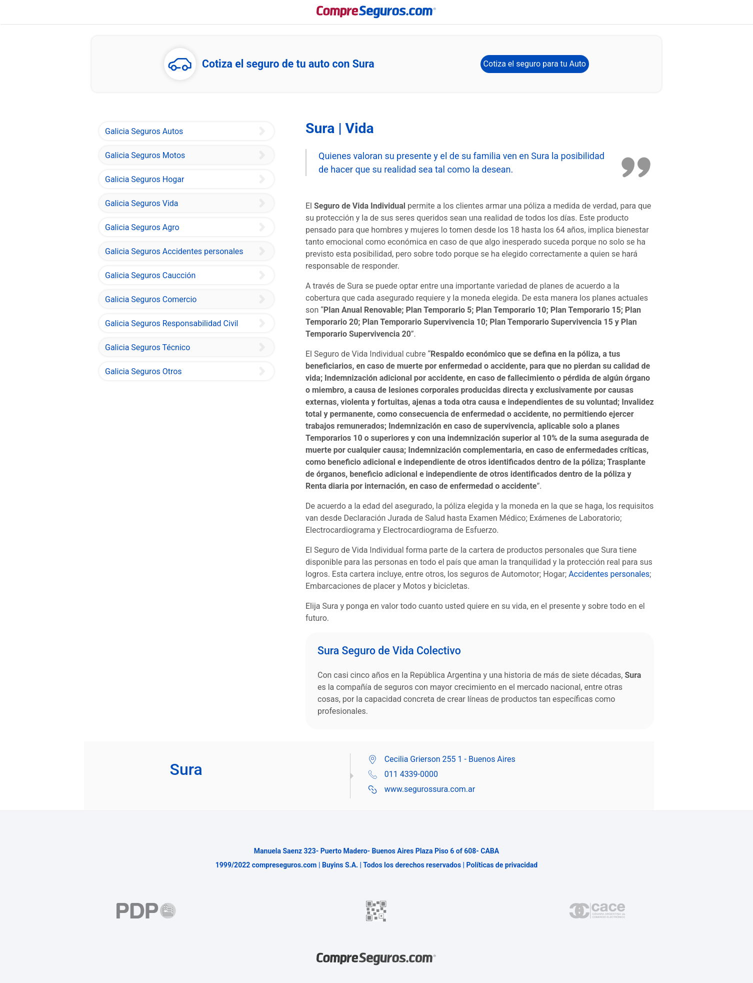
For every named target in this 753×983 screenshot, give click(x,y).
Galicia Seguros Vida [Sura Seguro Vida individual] (141, 203)
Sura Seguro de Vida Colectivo (389, 650)
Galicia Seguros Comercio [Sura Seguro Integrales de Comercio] (150, 299)
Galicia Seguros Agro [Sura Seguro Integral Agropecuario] (142, 227)
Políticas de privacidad (502, 865)
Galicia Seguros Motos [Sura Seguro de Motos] (145, 155)
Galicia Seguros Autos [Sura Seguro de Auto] (144, 131)
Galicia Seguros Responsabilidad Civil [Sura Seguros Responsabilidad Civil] (171, 323)
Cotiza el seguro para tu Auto (535, 64)
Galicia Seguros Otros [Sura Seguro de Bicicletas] (143, 371)
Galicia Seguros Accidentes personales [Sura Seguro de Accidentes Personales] (174, 251)
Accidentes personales (609, 574)
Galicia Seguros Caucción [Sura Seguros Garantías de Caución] (150, 275)
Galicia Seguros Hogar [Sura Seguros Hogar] (144, 179)
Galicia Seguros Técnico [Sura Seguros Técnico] (147, 347)
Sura (540, 156)
